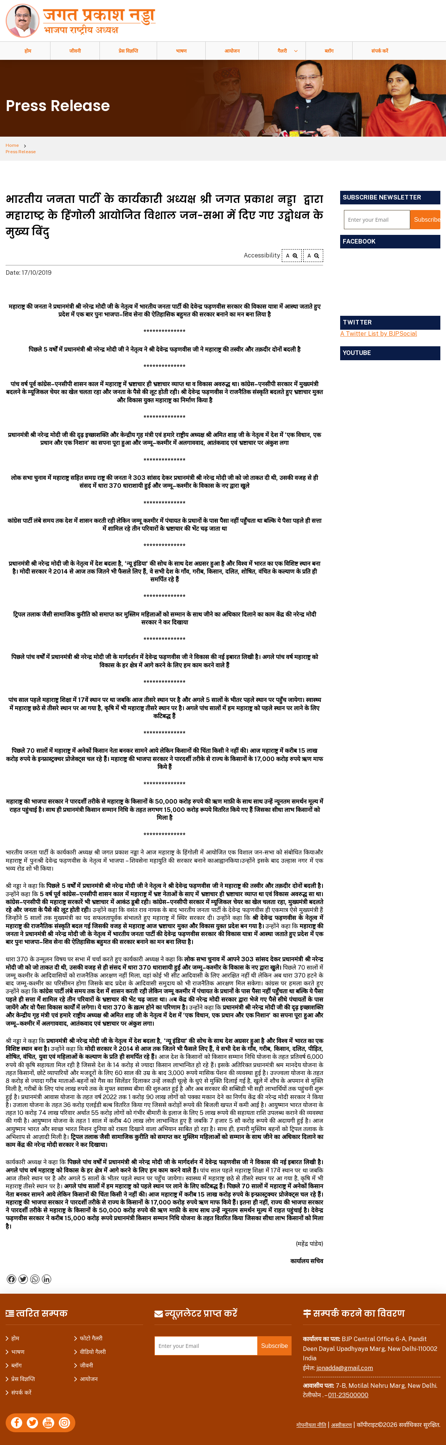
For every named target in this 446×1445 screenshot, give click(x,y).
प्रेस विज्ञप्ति (128, 51)
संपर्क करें (379, 51)
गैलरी (282, 51)
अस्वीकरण (340, 1420)
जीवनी (75, 51)
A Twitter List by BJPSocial (378, 328)
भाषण (181, 51)
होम (27, 51)
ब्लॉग (329, 51)
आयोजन (232, 51)
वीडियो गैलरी (93, 1347)
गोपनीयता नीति (307, 1420)
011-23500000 (348, 1390)
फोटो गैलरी (91, 1334)
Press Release (52, 146)
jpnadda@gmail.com (344, 1363)
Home (14, 146)
